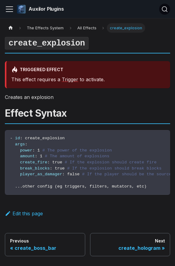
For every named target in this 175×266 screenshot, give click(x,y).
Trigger (70, 79)
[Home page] (10, 28)
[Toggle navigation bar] (9, 9)
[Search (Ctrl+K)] (164, 9)
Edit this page (24, 213)
